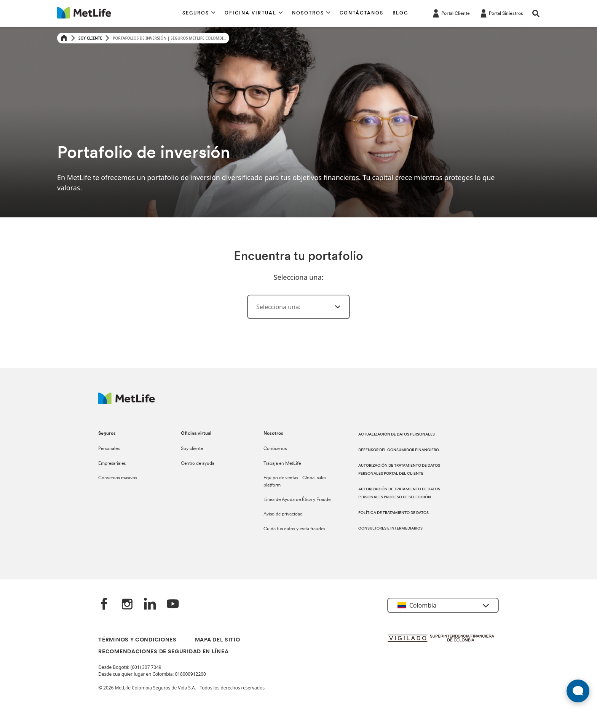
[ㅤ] (333, 307)
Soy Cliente (90, 38)
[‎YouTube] (173, 604)
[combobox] (298, 307)
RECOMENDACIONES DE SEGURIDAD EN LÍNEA (163, 652)
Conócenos (275, 449)
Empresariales (112, 463)
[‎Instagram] (127, 604)
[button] (199, 13)
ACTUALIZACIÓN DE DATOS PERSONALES (396, 434)
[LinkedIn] (150, 604)
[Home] (64, 38)
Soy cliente (192, 449)
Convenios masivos (117, 478)
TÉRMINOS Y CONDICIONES (137, 640)
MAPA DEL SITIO (217, 640)
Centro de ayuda (197, 463)
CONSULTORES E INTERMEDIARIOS (390, 529)
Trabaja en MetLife (282, 463)
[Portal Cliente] (450, 13)
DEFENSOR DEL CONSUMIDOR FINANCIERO (398, 450)
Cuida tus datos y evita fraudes (294, 529)
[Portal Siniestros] (501, 13)
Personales (109, 449)
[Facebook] (104, 604)
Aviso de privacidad (283, 514)
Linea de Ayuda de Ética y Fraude (296, 500)
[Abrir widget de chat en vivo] (578, 691)
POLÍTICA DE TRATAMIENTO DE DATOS (393, 513)
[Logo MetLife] (126, 402)
